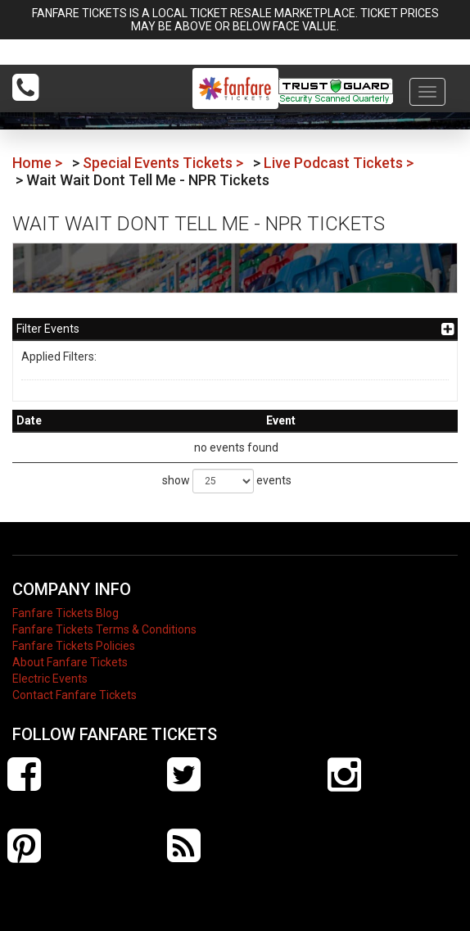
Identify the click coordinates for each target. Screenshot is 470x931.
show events (226, 481)
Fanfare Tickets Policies (73, 645)
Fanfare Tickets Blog (65, 613)
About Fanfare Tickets (70, 662)
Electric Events (50, 678)
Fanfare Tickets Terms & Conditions (104, 629)
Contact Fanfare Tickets (74, 695)
